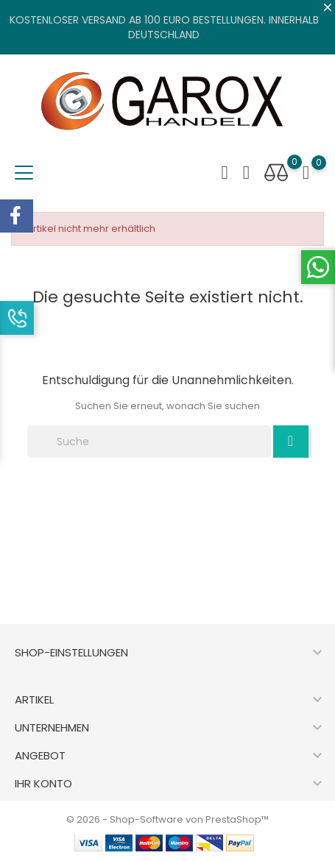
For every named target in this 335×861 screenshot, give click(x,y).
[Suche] (149, 441)
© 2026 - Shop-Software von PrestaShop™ (167, 819)
